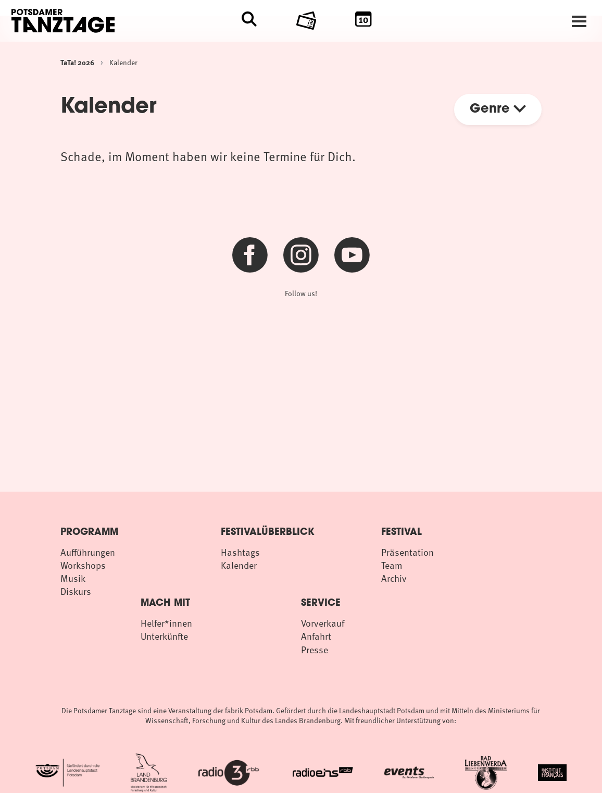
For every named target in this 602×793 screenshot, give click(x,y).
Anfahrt (316, 635)
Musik (72, 577)
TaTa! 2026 (77, 62)
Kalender (123, 62)
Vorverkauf (322, 622)
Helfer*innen (166, 622)
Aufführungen (87, 551)
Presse (314, 649)
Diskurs (75, 590)
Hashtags (240, 551)
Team (392, 564)
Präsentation (407, 551)
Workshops (83, 564)
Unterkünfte (164, 635)
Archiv (394, 577)
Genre (498, 109)
